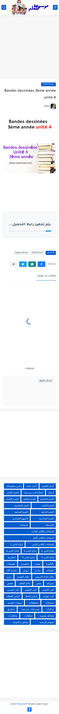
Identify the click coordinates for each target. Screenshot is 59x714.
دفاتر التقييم (23, 576)
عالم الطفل (24, 583)
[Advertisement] (29, 47)
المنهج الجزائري (20, 518)
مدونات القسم (15, 602)
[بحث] (3, 7)
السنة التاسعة (47, 499)
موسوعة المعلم (18, 704)
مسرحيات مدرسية (30, 609)
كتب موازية (48, 596)
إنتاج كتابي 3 (30, 550)
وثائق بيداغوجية (20, 622)
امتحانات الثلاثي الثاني (43, 544)
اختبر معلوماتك (13, 486)
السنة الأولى (12, 492)
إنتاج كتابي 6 (28, 557)
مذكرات (50, 609)
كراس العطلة (13, 596)
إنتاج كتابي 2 (47, 550)
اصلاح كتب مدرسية (33, 492)
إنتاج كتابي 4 (12, 550)
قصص (10, 583)
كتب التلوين (30, 589)
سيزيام (50, 583)
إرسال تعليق (45, 381)
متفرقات (49, 602)
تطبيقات (11, 563)
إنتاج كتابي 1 (16, 544)
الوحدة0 (50, 525)
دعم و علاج (11, 570)
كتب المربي (13, 589)
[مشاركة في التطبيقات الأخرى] (13, 264)
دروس (26, 570)
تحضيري (25, 563)
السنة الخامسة (21, 505)
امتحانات (23, 525)
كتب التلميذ (48, 589)
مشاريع (11, 609)
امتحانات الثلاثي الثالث (42, 531)
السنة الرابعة (47, 512)
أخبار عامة (32, 486)
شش (38, 583)
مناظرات (12, 615)
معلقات (28, 615)
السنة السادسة (46, 518)
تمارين (37, 570)
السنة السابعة (21, 512)
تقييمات (50, 570)
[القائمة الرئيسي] (55, 7)
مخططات (33, 602)
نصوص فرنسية (46, 622)
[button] (41, 264)
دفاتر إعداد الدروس (44, 576)
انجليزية (11, 557)
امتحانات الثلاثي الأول (43, 538)
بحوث (37, 563)
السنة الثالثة (48, 84)
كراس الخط (31, 596)
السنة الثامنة (12, 499)
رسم (9, 576)
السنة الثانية (48, 505)
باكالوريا (50, 563)
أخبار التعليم (48, 486)
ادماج (51, 492)
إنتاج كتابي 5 (47, 557)
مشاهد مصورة (21, 253)
